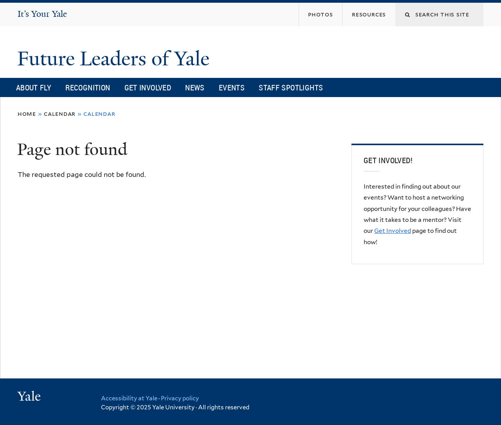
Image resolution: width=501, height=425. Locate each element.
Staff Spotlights (291, 87)
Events (232, 87)
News (195, 87)
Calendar (60, 113)
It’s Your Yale (42, 14)
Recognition (87, 87)
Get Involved (147, 87)
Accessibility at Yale (129, 398)
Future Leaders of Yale (115, 59)
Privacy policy (180, 398)
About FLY (33, 87)
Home (27, 113)
